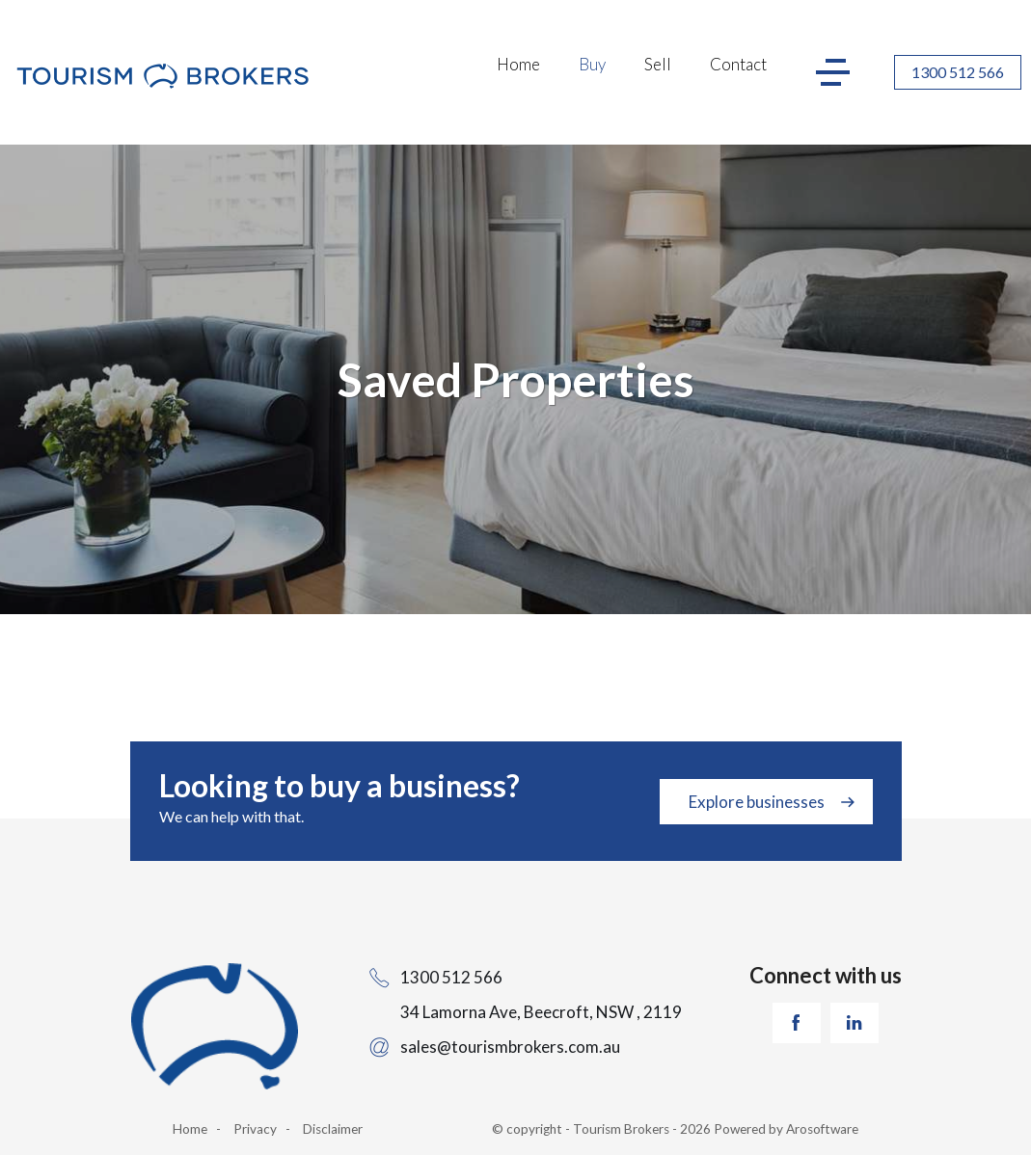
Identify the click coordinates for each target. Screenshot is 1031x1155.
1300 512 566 (957, 72)
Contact (738, 64)
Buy (592, 64)
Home (518, 64)
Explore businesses (757, 802)
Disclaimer (333, 1129)
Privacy (255, 1129)
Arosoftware (822, 1129)
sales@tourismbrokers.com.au (510, 1046)
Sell (657, 64)
